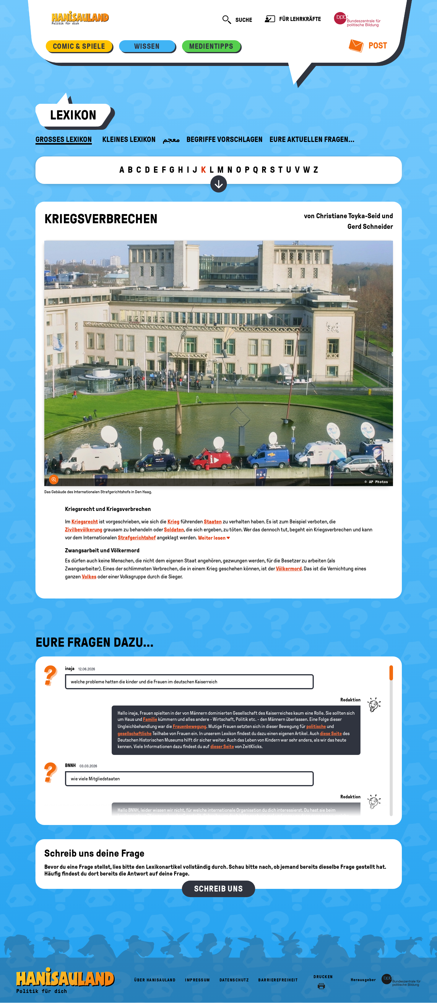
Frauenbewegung (189, 726)
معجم (171, 139)
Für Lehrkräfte (293, 19)
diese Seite (331, 733)
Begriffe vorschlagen (224, 139)
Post (368, 45)
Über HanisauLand (155, 980)
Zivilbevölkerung (83, 530)
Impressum (197, 980)
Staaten (213, 522)
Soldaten (174, 530)
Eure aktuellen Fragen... (312, 139)
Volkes (89, 577)
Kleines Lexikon (129, 139)
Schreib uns (218, 888)
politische (316, 726)
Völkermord (289, 569)
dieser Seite (222, 746)
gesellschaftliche (135, 733)
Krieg (173, 522)
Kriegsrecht (85, 522)
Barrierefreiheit (278, 980)
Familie (150, 719)
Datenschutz (234, 980)
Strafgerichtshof (137, 538)
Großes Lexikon (63, 139)
